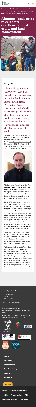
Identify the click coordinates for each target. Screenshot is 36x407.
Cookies (5, 395)
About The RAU (13, 9)
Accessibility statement (18, 391)
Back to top (7, 384)
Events (7, 11)
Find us (6, 356)
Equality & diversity (9, 399)
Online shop (8, 360)
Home (3, 9)
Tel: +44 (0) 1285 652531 (11, 302)
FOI (26, 395)
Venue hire (7, 373)
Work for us (8, 377)
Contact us (24, 399)
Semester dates (9, 365)
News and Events (28, 9)
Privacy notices (16, 395)
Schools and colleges (11, 369)
